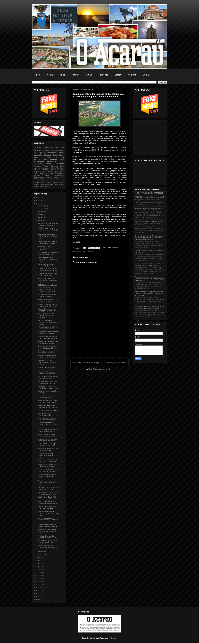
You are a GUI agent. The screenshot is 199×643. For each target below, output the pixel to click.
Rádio (62, 166)
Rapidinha (42, 184)
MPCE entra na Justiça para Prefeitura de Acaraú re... (47, 382)
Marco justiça (44, 186)
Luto (58, 173)
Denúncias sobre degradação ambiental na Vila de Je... (47, 305)
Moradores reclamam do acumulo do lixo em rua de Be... (47, 259)
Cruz (55, 155)
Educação (38, 155)
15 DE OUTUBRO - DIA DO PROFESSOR (149, 193)
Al (40, 186)
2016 (38, 579)
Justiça (54, 157)
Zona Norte (45, 157)
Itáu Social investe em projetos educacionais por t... (48, 377)
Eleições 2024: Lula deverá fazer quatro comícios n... (47, 465)
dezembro (41, 206)
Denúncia (50, 184)
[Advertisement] (99, 339)
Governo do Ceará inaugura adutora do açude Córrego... (48, 406)
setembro (41, 215)
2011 (38, 593)
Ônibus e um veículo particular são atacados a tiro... (48, 449)
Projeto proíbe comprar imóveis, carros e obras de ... (47, 455)
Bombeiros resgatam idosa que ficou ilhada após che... (48, 525)
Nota (56, 184)
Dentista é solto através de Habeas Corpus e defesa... (48, 291)
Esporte (61, 153)
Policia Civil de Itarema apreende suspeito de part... (48, 546)
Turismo (75, 75)
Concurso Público (50, 173)
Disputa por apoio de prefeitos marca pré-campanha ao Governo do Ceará (149, 209)
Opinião (47, 181)
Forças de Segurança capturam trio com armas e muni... (48, 322)
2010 (38, 596)
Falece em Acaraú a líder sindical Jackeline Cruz (46, 265)
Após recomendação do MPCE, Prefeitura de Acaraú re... (48, 513)
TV (58, 168)
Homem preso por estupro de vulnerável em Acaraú (47, 352)
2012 (38, 590)
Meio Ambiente (88, 251)
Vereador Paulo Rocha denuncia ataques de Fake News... (47, 362)
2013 (38, 587)
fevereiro (41, 551)
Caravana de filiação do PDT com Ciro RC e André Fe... (47, 461)
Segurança (38, 164)
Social (61, 159)
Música (42, 172)
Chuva (62, 168)
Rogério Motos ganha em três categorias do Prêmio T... (48, 542)
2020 (38, 567)
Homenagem (39, 162)
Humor (36, 184)
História (62, 182)
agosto (40, 218)
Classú (118, 75)
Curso (62, 173)
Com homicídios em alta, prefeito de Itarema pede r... (48, 537)
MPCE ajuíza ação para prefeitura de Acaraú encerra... (46, 315)
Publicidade (59, 164)
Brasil (36, 153)
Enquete (61, 184)
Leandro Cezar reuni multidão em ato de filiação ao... (48, 224)
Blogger (114, 638)
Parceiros (103, 75)
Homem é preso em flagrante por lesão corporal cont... (47, 347)
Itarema (37, 157)
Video (45, 166)
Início (37, 75)
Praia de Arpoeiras (41, 170)
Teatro (42, 182)
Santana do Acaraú (56, 170)
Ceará (46, 147)
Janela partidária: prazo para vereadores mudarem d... (47, 440)
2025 (38, 200)
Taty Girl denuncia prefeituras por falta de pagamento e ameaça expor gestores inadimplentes (148, 223)
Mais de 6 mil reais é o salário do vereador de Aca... (48, 488)
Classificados (38, 179)
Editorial (36, 182)
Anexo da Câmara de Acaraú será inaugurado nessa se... (48, 337)
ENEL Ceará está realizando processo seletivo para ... (47, 286)
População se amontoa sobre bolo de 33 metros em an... (48, 419)
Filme (62, 177)
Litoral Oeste (38, 173)
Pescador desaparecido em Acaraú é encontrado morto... (47, 476)
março (40, 221)
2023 (38, 558)
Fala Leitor (60, 179)
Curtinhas (48, 182)
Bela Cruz (59, 162)
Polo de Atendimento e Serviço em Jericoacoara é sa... (48, 328)
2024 (38, 203)
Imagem (36, 172)
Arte (63, 181)
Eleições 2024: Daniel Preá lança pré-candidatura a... (47, 498)
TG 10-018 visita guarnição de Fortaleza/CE (149, 197)
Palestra (47, 175)
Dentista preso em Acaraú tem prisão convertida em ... (48, 342)
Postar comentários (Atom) (103, 369)
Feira (59, 181)
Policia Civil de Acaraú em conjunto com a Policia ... (47, 373)
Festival (42, 181)
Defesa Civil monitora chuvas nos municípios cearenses (47, 503)
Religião (37, 166)
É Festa (61, 157)
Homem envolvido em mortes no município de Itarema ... (47, 401)
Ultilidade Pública (57, 151)
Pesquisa (55, 172)
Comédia (36, 186)
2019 (38, 570)
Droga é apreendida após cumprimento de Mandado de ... (47, 236)
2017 (38, 575)
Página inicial (100, 362)
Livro (55, 177)
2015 (38, 581)
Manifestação (59, 175)
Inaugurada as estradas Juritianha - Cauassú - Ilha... (48, 387)
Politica (46, 151)
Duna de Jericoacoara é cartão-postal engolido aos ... (47, 280)
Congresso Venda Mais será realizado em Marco (47, 274)
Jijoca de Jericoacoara (48, 153)
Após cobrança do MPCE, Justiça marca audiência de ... (48, 424)
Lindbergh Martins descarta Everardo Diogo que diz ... (47, 435)
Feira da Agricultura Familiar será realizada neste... (47, 507)
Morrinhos (37, 168)
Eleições (47, 155)
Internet (53, 168)
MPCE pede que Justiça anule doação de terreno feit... (48, 253)
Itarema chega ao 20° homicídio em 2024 (45, 414)
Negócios (37, 159)
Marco (48, 164)
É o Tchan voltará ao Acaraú (47, 410)
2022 (38, 561)
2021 (38, 564)
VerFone (132, 75)
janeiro (40, 554)
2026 (38, 197)
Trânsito (61, 172)
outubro (41, 212)
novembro (41, 209)
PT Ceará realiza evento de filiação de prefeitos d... (47, 295)
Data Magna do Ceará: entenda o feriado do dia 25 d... (48, 230)
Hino (62, 75)
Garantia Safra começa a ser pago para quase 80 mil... (47, 310)
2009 (38, 599)
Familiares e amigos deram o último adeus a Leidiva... (47, 242)
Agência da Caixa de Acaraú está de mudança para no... (48, 270)
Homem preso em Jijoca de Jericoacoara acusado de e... (47, 531)
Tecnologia (54, 181)
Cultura (54, 166)
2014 (38, 584)
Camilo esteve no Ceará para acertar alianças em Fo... (47, 444)
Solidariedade (38, 177)
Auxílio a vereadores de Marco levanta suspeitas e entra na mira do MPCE (148, 265)
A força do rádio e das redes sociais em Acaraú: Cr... (47, 397)
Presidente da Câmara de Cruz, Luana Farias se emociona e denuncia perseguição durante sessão (149, 279)
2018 (38, 573)
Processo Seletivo (50, 179)
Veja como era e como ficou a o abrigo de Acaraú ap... (48, 493)
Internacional (45, 168)
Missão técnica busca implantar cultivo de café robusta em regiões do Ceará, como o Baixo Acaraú (149, 293)
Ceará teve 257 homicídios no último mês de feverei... (48, 332)
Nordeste (37, 175)
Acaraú (50, 75)
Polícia (54, 147)
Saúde (61, 155)
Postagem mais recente (82, 362)
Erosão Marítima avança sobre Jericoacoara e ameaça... (48, 470)
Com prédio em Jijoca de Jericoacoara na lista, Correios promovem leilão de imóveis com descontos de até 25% (149, 238)
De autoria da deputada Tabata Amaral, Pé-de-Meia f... (48, 300)
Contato (147, 75)
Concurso (48, 172)
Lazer (48, 177)
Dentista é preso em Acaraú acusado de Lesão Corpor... (48, 368)
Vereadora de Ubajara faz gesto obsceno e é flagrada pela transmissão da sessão (150, 307)
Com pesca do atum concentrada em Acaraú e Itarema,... (47, 248)
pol (49, 186)
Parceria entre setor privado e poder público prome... (48, 430)
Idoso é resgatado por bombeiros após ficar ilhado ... (48, 520)
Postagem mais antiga (117, 362)
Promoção (55, 182)
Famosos (36, 181)
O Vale (89, 75)
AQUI (103, 178)
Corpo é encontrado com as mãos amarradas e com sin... (47, 483)
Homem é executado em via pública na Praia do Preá (47, 356)
